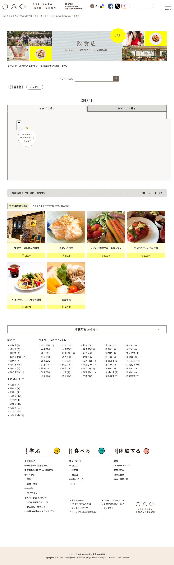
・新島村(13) (14, 392)
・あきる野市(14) (17, 356)
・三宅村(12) (14, 399)
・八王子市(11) (89, 364)
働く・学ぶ (29, 474)
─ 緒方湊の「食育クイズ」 (37, 506)
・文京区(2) (45, 360)
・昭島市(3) (109, 349)
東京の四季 (119, 470)
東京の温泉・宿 (121, 479)
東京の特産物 (78, 500)
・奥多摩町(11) (15, 372)
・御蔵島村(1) (15, 403)
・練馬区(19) (88, 349)
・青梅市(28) (14, 345)
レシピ (72, 483)
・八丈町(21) (14, 407)
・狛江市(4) (130, 349)
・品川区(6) (45, 376)
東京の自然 (119, 474)
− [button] (19, 127)
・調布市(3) (109, 353)
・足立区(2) (87, 353)
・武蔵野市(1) (88, 372)
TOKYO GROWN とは (81, 504)
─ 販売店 (73, 470)
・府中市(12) (110, 345)
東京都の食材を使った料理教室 (38, 470)
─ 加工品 (73, 465)
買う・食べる (40, 15)
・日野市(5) (109, 368)
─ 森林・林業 (30, 483)
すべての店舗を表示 (18, 205)
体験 (116, 460)
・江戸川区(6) (88, 360)
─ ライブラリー (31, 492)
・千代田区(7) (46, 345)
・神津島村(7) (15, 396)
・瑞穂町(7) (13, 360)
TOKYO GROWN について (115, 500)
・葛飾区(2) (87, 356)
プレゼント (109, 507)
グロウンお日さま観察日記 (84, 511)
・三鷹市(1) (87, 376)
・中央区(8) (45, 349)
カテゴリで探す (127, 108)
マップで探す (47, 108)
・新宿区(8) (45, 356)
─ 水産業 (28, 488)
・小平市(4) (109, 364)
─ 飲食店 (73, 474)
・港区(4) (44, 353)
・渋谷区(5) (66, 356)
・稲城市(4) (130, 372)
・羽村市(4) (13, 353)
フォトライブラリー (81, 507)
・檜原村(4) (13, 368)
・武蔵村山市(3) (133, 364)
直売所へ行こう (76, 479)
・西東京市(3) (131, 376)
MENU (168, 8)
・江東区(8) (45, 372)
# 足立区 (34, 87)
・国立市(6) (130, 345)
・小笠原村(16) (15, 415)
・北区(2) (65, 372)
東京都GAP (29, 460)
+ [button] (19, 123)
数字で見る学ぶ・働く (114, 504)
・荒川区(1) (66, 376)
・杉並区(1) (66, 364)
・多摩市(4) (130, 368)
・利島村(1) (13, 388)
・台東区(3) (45, 364)
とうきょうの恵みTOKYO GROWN (17, 15)
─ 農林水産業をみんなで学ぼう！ (40, 511)
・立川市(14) (88, 368)
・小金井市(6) (110, 360)
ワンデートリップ (122, 465)
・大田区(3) (66, 349)
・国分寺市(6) (110, 376)
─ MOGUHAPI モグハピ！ (36, 502)
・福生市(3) (13, 349)
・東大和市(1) (131, 353)
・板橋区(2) (87, 345)
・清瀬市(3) (130, 356)
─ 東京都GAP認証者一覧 (36, 465)
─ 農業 (27, 479)
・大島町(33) (14, 384)
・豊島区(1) (66, 368)
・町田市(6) (109, 356)
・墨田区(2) (45, 368)
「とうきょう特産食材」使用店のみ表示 (50, 205)
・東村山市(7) (110, 372)
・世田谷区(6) (67, 353)
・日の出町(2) (15, 364)
